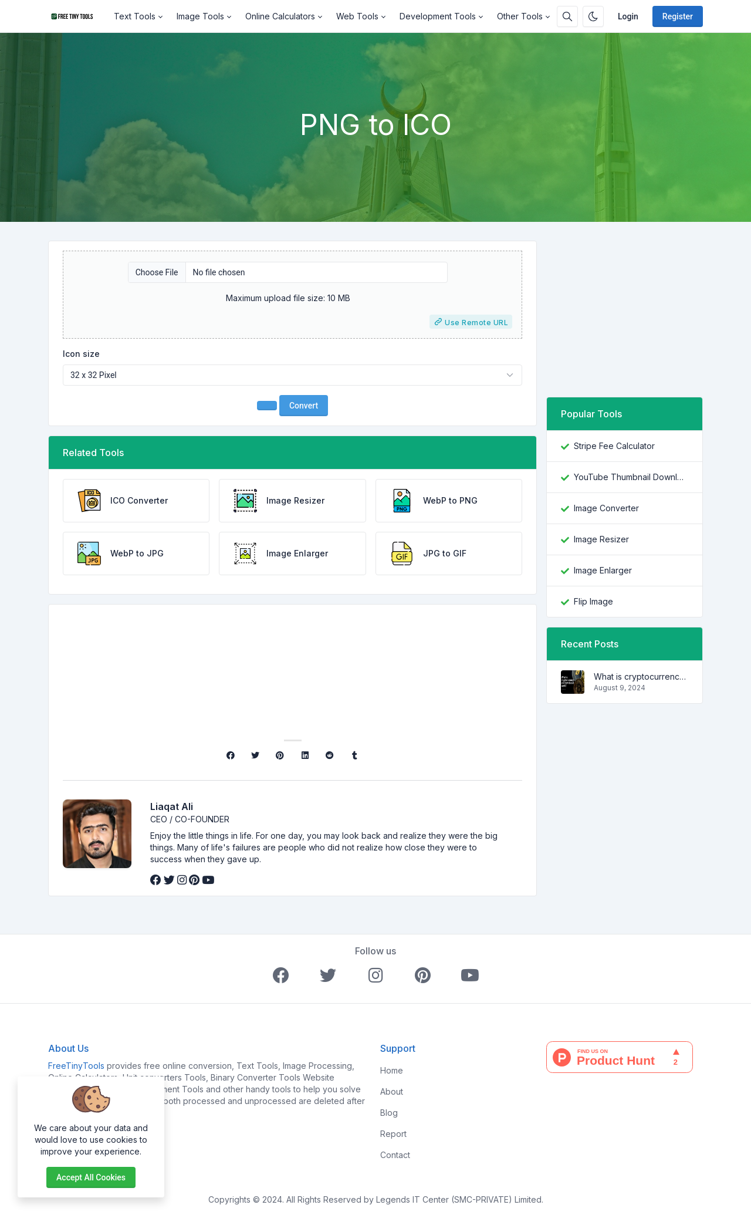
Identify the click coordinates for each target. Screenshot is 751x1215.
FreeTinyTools (76, 1066)
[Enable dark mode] (593, 16)
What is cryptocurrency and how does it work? (641, 676)
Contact (395, 1155)
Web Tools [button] (357, 16)
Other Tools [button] (520, 16)
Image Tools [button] (200, 16)
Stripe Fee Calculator (614, 446)
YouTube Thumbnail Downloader (631, 477)
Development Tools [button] (438, 16)
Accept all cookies (91, 1177)
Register (677, 16)
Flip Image (593, 601)
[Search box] (567, 16)
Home (391, 1070)
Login (628, 16)
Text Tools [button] (134, 16)
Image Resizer (601, 539)
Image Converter (606, 508)
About (391, 1091)
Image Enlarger (603, 570)
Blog (389, 1113)
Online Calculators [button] (280, 16)
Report (393, 1134)
